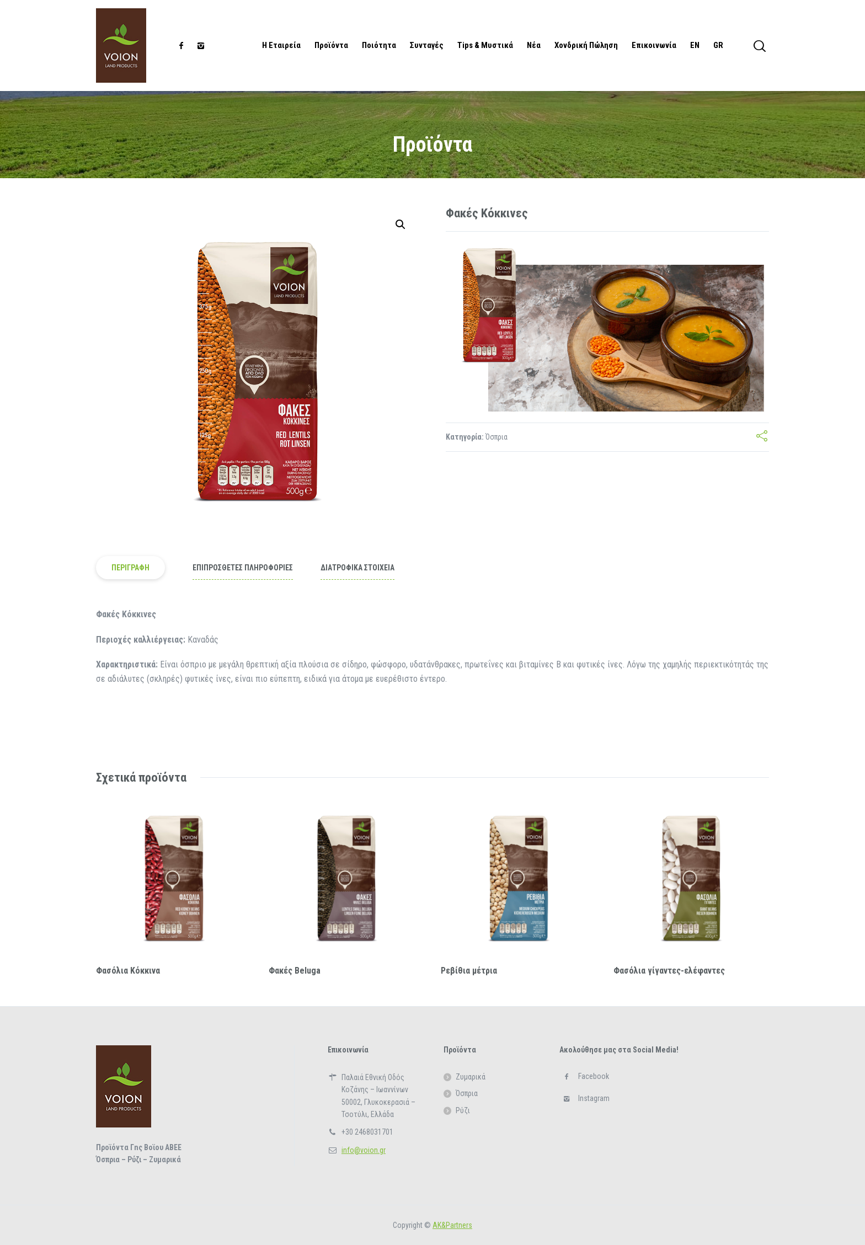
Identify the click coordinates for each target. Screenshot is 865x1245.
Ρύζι (463, 1110)
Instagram (594, 1098)
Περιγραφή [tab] (130, 567)
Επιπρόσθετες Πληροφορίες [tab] (243, 567)
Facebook (593, 1076)
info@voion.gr (363, 1150)
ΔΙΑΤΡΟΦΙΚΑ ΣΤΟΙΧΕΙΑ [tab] (357, 567)
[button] (400, 224)
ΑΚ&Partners (452, 1225)
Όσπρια (496, 436)
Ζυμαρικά (470, 1076)
